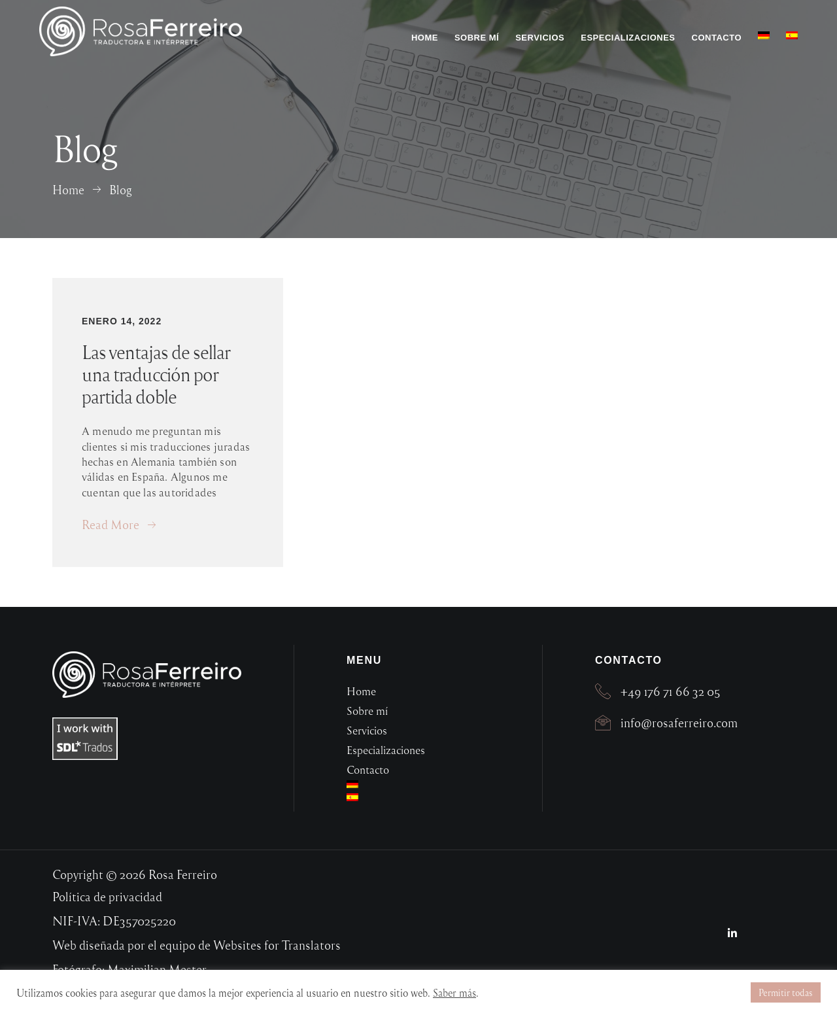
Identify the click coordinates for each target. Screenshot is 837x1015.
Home (424, 38)
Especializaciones (628, 38)
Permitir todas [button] (786, 992)
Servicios (539, 38)
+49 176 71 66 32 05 (671, 690)
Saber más (454, 992)
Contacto (717, 38)
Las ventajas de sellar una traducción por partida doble (156, 374)
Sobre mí (476, 38)
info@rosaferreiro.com (679, 722)
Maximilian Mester (157, 968)
